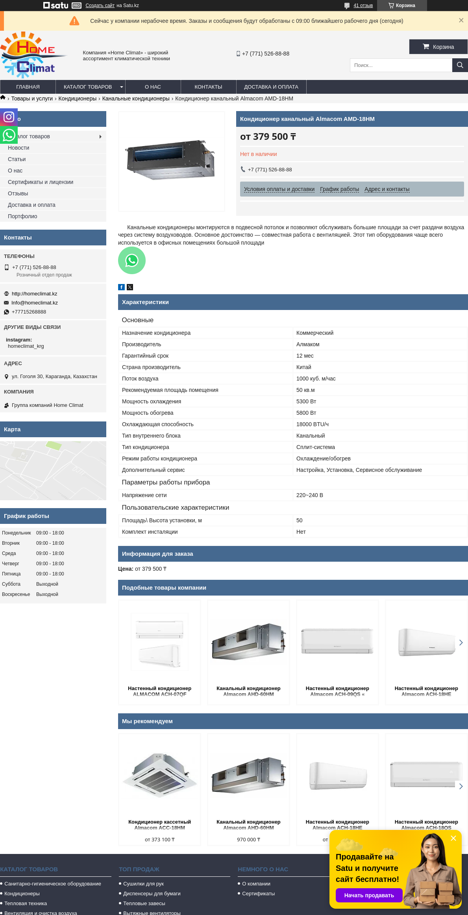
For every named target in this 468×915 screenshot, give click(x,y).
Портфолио (22, 216)
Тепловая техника (25, 903)
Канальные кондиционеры (136, 98)
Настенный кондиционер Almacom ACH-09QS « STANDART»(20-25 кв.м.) (337, 691)
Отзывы (18, 193)
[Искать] (460, 65)
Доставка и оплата (271, 87)
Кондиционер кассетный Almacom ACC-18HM (159, 825)
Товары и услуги (32, 98)
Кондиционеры (78, 98)
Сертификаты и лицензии (40, 182)
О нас (153, 87)
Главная (28, 87)
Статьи (17, 159)
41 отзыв (363, 5)
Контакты (208, 87)
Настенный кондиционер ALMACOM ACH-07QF (159, 691)
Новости (18, 148)
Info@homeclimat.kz (34, 303)
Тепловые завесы (144, 903)
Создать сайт (100, 5)
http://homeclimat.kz (34, 294)
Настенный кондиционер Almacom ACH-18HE (426, 691)
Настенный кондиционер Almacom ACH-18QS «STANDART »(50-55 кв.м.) (426, 825)
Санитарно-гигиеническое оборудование (52, 884)
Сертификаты (258, 893)
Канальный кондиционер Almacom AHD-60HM (248, 691)
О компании (256, 884)
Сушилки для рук (143, 884)
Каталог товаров (88, 87)
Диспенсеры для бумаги (151, 893)
